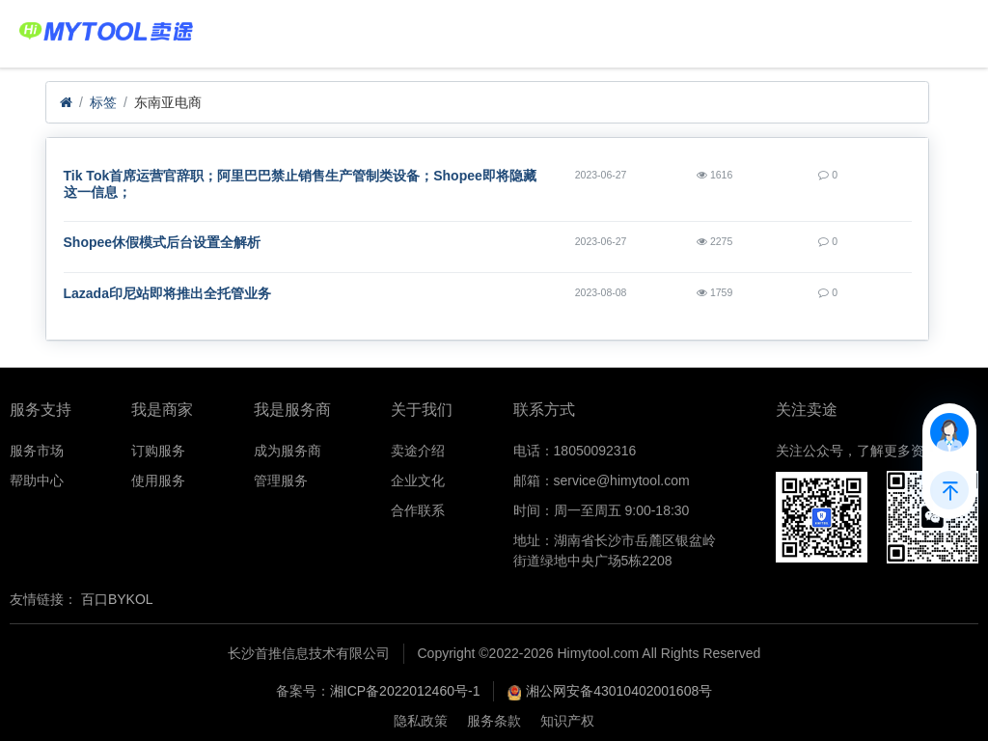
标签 (103, 102)
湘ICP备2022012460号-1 (405, 691)
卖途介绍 (418, 450)
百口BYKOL (117, 599)
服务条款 (494, 720)
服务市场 (37, 450)
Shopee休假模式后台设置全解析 (162, 242)
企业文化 (418, 480)
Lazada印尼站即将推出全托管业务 (167, 293)
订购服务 (158, 450)
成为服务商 (287, 450)
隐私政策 (421, 720)
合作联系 (418, 510)
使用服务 (158, 480)
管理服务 (281, 480)
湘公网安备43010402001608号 (619, 691)
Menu (943, 24)
